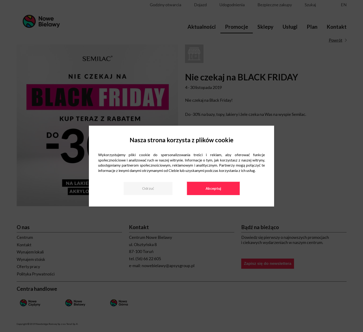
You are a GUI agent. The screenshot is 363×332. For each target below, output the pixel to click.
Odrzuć (148, 188)
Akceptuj (213, 188)
